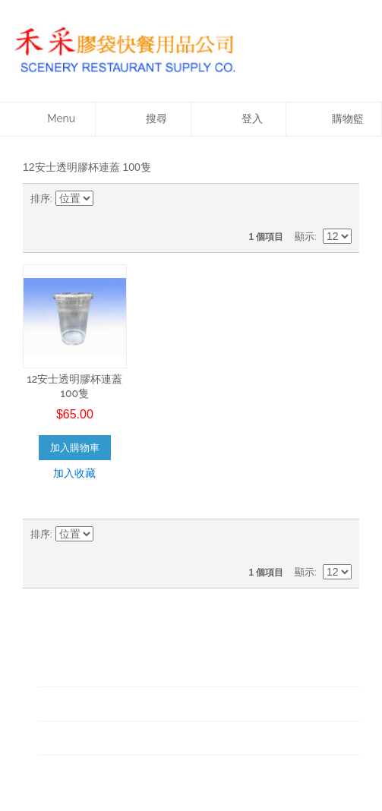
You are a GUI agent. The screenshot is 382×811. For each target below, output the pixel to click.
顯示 (304, 236)
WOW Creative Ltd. (223, 781)
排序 (40, 198)
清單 (340, 199)
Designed (155, 781)
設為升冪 (107, 199)
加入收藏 (74, 473)
